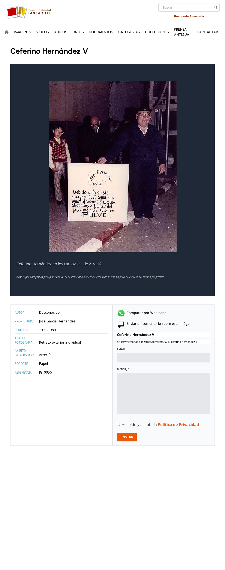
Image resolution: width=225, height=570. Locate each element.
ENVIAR (126, 437)
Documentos (101, 32)
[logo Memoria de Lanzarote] (30, 12)
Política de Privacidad (178, 424)
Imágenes (22, 32)
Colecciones (157, 32)
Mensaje (123, 369)
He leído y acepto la (160, 424)
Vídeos (42, 32)
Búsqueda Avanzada (189, 16)
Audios (60, 32)
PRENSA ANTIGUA (181, 32)
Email (121, 349)
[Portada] (6, 32)
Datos (78, 32)
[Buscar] (215, 7)
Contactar (207, 32)
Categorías (129, 32)
